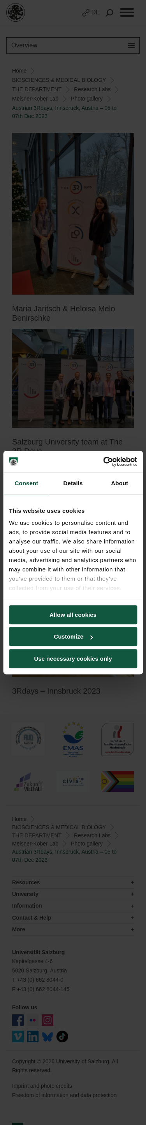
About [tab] (119, 483)
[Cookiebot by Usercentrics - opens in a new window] (104, 462)
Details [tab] (73, 483)
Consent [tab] (26, 483)
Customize (73, 636)
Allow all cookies (73, 614)
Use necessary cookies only (73, 658)
